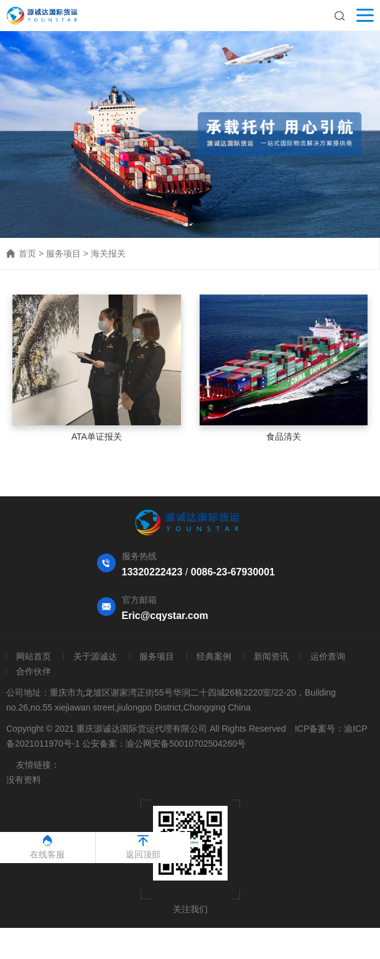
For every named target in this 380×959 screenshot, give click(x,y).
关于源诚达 (95, 656)
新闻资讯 (271, 656)
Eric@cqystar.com (165, 615)
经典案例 (214, 656)
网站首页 (33, 656)
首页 (27, 253)
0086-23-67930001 (233, 572)
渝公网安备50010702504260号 (186, 744)
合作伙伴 (33, 671)
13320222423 (152, 572)
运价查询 (327, 656)
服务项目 (63, 253)
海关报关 (108, 253)
